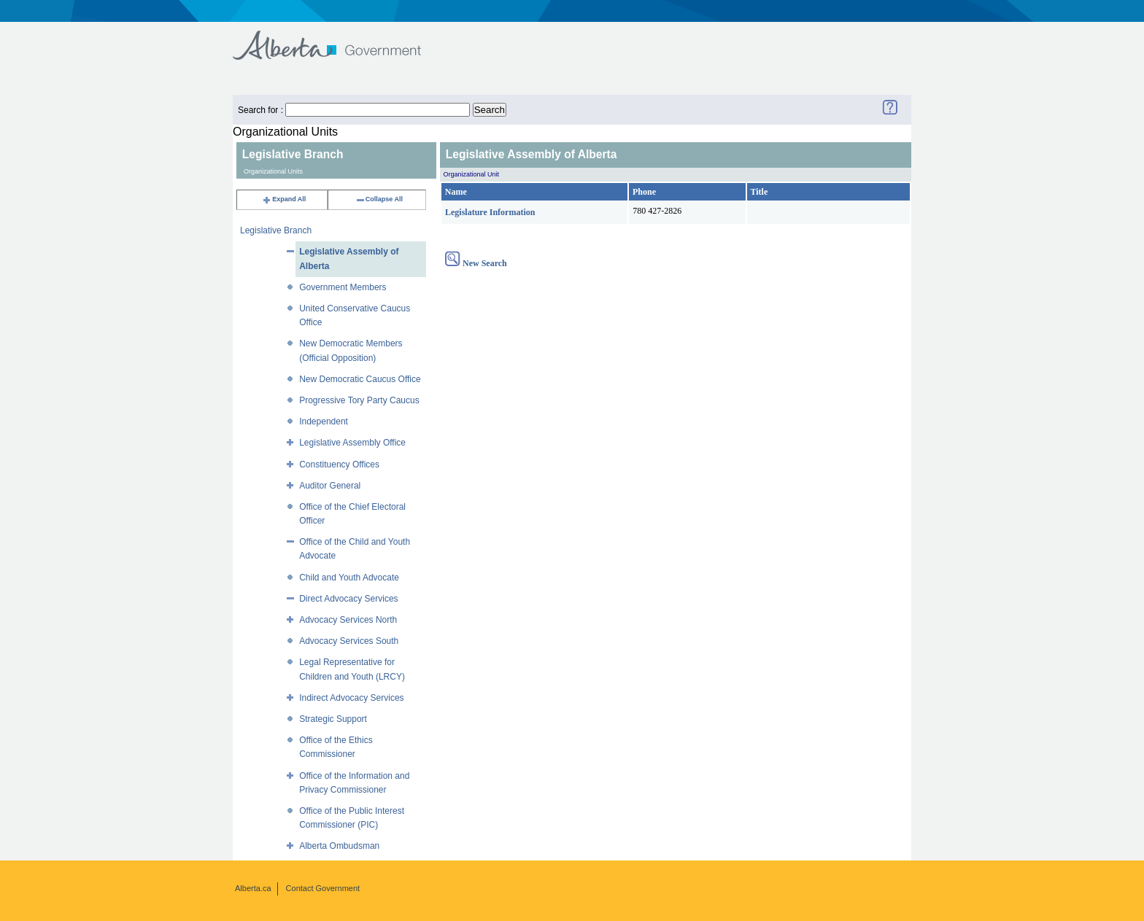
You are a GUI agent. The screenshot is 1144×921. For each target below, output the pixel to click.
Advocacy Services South (348, 641)
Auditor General (329, 486)
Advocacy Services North (348, 620)
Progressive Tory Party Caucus (359, 400)
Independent (323, 421)
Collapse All (379, 199)
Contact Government (323, 888)
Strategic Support (333, 719)
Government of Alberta (339, 38)
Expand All (284, 199)
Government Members (342, 287)
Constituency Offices (339, 464)
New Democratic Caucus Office (360, 379)
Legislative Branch (276, 230)
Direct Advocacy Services (348, 599)
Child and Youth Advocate (349, 577)
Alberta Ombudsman (339, 846)
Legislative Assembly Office (352, 443)
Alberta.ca (253, 888)
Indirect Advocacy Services (351, 698)
